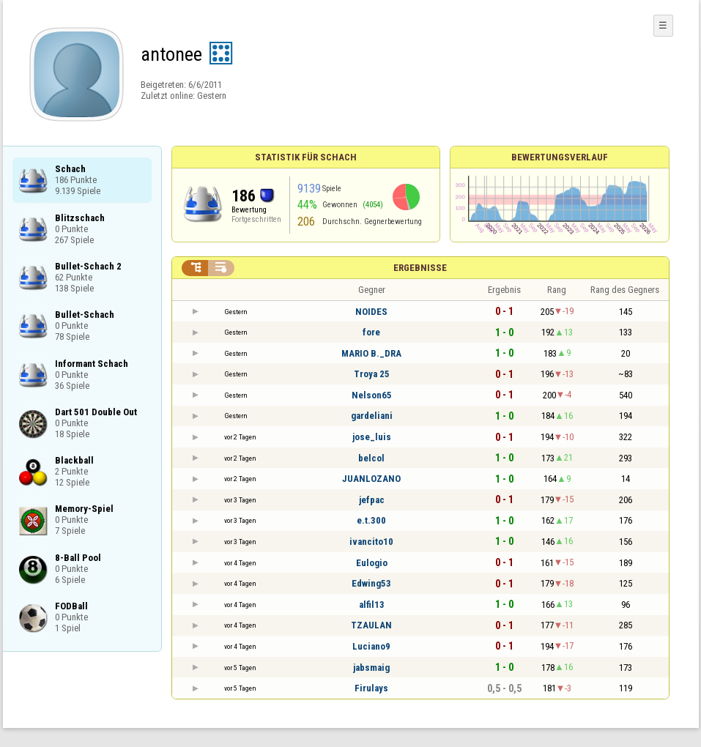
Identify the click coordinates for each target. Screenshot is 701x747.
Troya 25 (372, 373)
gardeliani (372, 415)
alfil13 (372, 604)
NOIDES (371, 311)
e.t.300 (371, 520)
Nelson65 (372, 395)
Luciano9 (371, 646)
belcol (371, 458)
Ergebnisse (420, 267)
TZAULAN (371, 625)
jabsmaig (371, 667)
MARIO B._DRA (371, 353)
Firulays (371, 688)
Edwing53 (371, 583)
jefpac (372, 499)
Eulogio (371, 562)
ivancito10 (371, 541)
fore (371, 332)
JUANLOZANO (371, 478)
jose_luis (371, 436)
